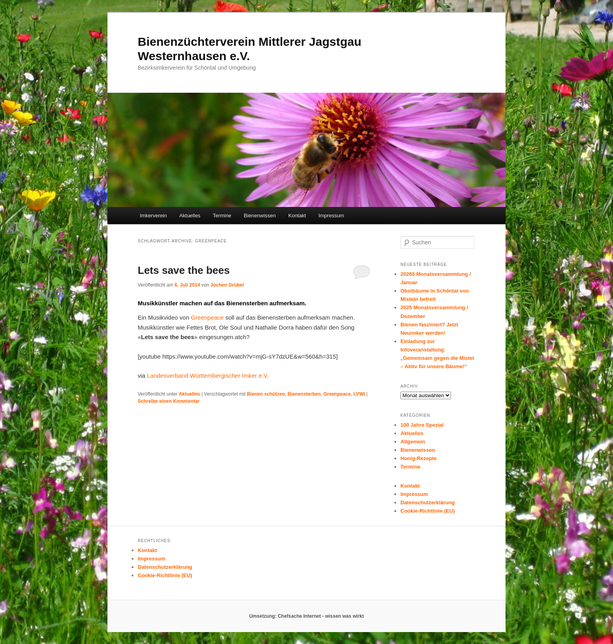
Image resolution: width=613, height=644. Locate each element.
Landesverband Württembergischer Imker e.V (207, 375)
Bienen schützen (266, 394)
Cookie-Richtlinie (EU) (427, 511)
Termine (222, 216)
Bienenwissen (260, 216)
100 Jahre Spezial (421, 425)
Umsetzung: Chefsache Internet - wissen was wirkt (306, 616)
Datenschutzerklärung (427, 502)
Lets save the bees (184, 270)
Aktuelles (190, 216)
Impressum (331, 216)
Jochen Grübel (227, 285)
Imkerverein (153, 216)
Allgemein (412, 442)
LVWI (359, 394)
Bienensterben (303, 394)
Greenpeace (207, 317)
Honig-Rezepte (418, 458)
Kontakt (297, 216)
